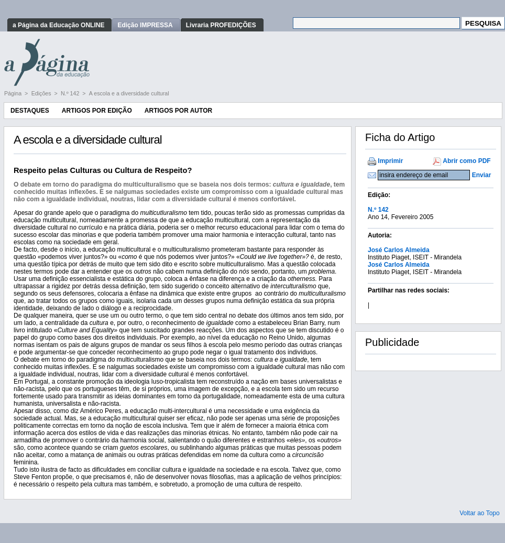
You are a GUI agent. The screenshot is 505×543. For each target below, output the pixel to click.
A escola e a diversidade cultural (129, 93)
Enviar (481, 175)
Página (13, 93)
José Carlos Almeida (399, 250)
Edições (42, 93)
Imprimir (390, 161)
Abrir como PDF (466, 161)
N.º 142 (71, 93)
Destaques (29, 110)
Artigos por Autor (178, 110)
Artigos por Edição (97, 110)
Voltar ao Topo (479, 513)
